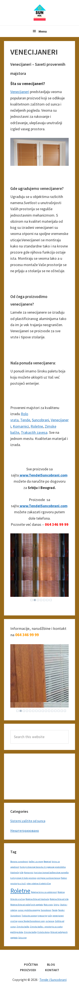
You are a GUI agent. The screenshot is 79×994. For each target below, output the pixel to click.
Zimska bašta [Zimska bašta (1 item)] (22, 926)
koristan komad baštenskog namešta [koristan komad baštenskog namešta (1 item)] (51, 872)
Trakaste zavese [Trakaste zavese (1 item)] (29, 915)
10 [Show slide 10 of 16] (46, 711)
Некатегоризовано (24, 830)
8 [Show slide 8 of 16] (40, 711)
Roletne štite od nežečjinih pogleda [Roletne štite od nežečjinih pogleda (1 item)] (26, 904)
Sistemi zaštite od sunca (27, 821)
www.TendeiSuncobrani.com (43, 475)
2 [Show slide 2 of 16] (21, 711)
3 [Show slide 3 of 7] (38, 600)
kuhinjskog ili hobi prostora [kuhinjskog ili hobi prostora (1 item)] (23, 878)
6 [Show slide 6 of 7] (47, 600)
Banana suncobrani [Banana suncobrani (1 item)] (19, 861)
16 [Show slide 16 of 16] (65, 711)
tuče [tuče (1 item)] (50, 915)
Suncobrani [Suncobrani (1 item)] (46, 910)
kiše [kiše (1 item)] (21, 872)
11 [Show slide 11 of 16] (49, 711)
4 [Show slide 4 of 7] (41, 600)
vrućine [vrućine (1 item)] (13, 921)
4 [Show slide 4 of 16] (27, 711)
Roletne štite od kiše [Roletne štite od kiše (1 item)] (59, 899)
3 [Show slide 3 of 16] (24, 711)
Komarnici (21, 426)
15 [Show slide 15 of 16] (62, 711)
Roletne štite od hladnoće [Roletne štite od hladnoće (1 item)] (37, 899)
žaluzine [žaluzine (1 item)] (22, 937)
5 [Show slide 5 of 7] (44, 600)
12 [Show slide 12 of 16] (52, 711)
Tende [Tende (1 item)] (55, 910)
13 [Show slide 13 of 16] (55, 711)
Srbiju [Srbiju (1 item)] (56, 904)
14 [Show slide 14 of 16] (59, 711)
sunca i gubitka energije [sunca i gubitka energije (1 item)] (29, 910)
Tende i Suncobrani (39, 12)
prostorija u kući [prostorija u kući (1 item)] (18, 883)
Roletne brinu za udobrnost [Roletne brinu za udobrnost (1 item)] (44, 892)
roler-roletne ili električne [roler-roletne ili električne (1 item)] (39, 883)
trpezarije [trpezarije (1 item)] (42, 915)
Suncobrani (40, 419)
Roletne (37, 426)
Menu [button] (43, 31)
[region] (39, 568)
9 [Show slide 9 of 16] (43, 711)
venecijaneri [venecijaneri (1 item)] (58, 915)
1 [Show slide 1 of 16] (17, 711)
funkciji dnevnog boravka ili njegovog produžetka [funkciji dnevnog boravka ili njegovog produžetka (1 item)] (43, 867)
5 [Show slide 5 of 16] (30, 711)
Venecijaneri (19, 91)
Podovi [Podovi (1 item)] (64, 878)
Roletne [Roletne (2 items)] (20, 891)
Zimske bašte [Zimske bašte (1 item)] (30, 932)
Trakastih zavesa (34, 432)
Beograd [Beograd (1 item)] (47, 861)
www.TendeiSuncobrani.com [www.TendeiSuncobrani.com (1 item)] (31, 921)
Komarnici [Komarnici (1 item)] (28, 872)
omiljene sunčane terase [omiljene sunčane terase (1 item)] (48, 878)
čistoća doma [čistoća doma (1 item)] (43, 932)
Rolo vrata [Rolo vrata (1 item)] (48, 904)
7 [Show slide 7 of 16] (36, 711)
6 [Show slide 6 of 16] (33, 711)
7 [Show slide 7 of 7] (51, 600)
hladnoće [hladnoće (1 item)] (14, 872)
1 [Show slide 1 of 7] (32, 600)
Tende (25, 419)
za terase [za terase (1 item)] (50, 921)
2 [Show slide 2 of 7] (35, 600)
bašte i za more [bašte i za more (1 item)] (36, 861)
